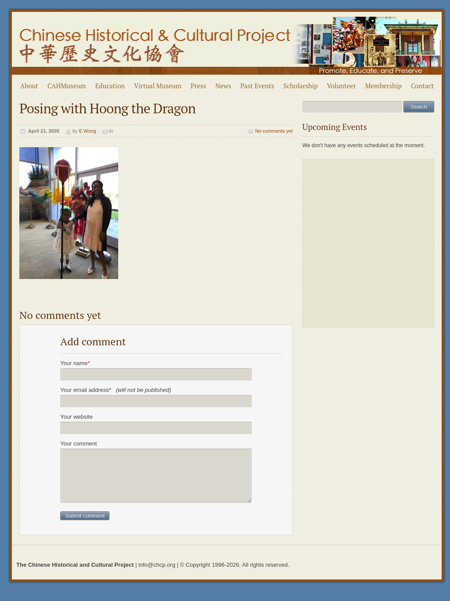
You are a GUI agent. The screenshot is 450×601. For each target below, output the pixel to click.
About (29, 85)
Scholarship (300, 85)
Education (110, 85)
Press (198, 85)
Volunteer (341, 85)
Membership (383, 85)
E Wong (87, 131)
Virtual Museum (157, 85)
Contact (422, 85)
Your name (75, 363)
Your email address (115, 390)
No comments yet (274, 131)
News (223, 85)
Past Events (257, 85)
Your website (76, 416)
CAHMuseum (66, 85)
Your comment (78, 443)
